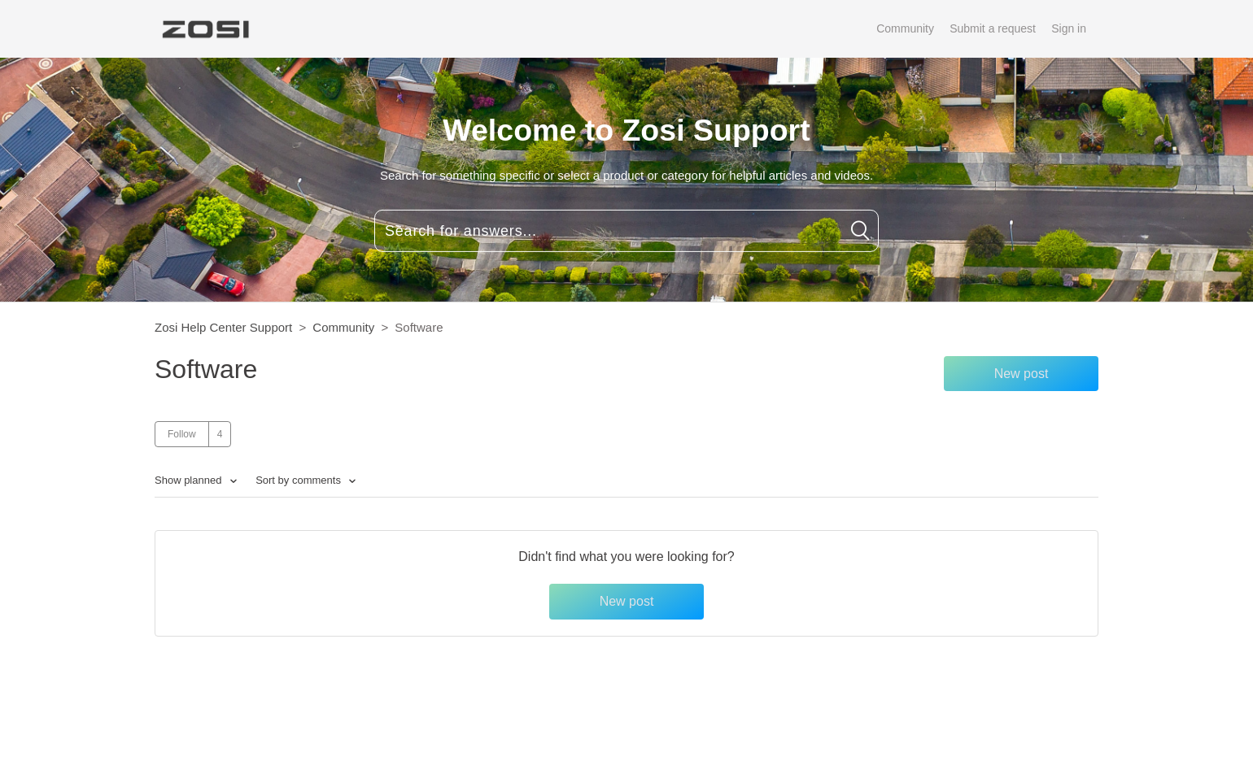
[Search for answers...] (626, 231)
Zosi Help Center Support (223, 327)
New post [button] (1021, 373)
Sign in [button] (1068, 28)
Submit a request (993, 28)
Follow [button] (182, 434)
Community (905, 28)
